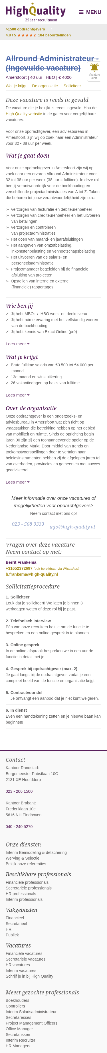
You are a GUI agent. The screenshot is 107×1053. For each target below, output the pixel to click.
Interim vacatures (21, 970)
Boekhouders (17, 1000)
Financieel (15, 918)
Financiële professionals (27, 882)
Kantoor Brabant (20, 803)
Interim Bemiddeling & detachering (36, 852)
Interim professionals (24, 899)
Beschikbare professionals (38, 874)
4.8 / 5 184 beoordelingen (38, 35)
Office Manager (19, 1029)
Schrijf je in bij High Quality (29, 976)
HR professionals (21, 893)
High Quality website (24, 114)
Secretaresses (18, 1017)
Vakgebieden (21, 910)
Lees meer (18, 343)
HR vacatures (18, 965)
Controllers (15, 1006)
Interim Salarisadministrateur (31, 1011)
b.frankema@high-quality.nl (32, 574)
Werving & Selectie (22, 858)
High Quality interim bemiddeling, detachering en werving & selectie (36, 12)
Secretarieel (16, 923)
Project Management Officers (31, 1023)
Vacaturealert (94, 71)
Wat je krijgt (16, 86)
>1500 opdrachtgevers (25, 29)
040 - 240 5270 (19, 826)
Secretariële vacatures (25, 959)
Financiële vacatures (24, 953)
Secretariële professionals (29, 888)
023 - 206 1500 (19, 791)
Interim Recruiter (20, 1040)
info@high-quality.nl (72, 526)
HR (8, 929)
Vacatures (18, 945)
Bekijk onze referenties (26, 864)
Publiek (12, 935)
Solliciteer (72, 86)
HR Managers (18, 1046)
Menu (90, 12)
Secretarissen (18, 1034)
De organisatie (45, 86)
